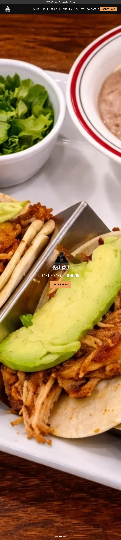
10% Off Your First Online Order (60, 2)
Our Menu (68, 9)
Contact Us (93, 9)
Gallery (80, 9)
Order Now (108, 9)
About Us (55, 9)
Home (45, 9)
